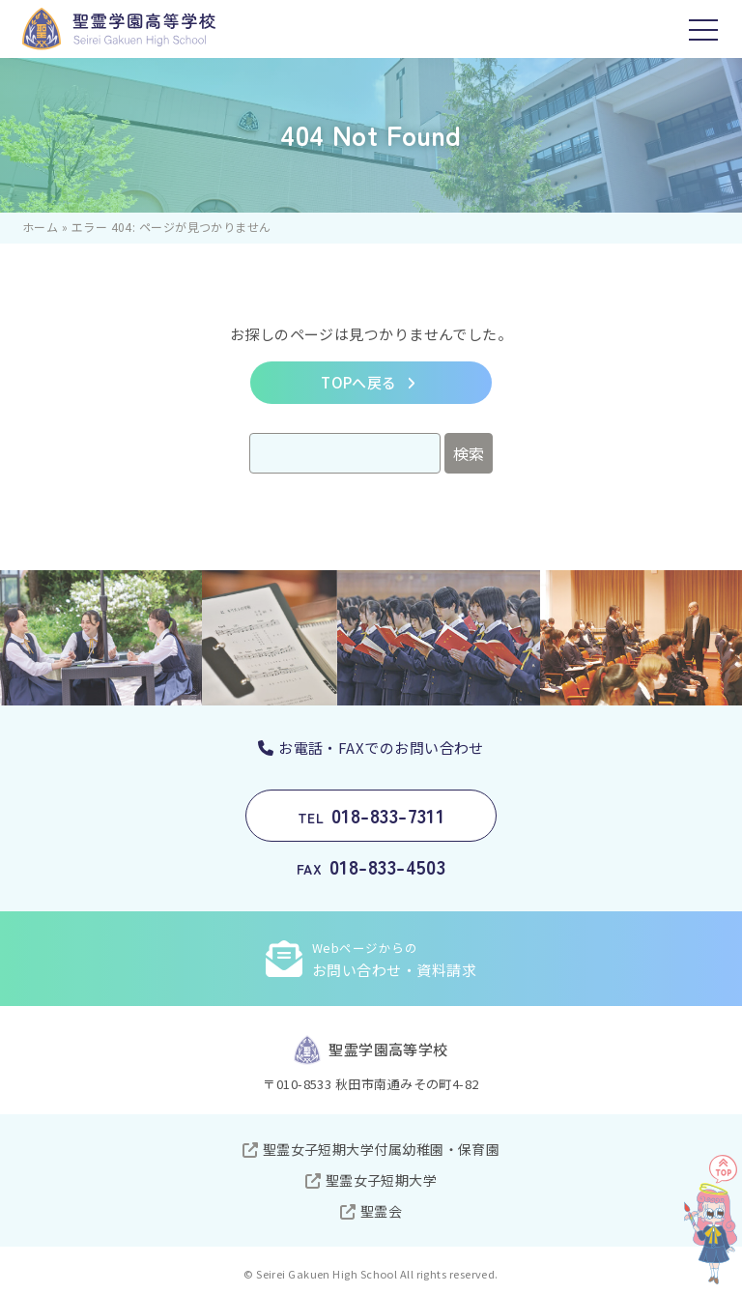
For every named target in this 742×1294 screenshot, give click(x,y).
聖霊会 (381, 1211)
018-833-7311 (371, 815)
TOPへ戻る (359, 382)
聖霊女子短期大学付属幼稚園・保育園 (381, 1149)
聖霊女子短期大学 (382, 1180)
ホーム (40, 226)
